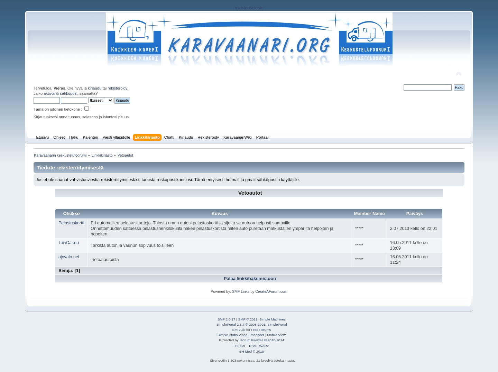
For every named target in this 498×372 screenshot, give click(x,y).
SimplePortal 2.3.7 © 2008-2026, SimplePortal (251, 324)
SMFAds (239, 330)
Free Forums (261, 330)
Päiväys (414, 213)
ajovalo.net (68, 256)
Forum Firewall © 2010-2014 (262, 340)
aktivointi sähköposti (61, 93)
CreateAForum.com (271, 291)
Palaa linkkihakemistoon (250, 278)
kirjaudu (94, 88)
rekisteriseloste (248, 8)
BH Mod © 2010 (251, 351)
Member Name (369, 213)
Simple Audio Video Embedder (241, 335)
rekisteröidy (117, 88)
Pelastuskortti (71, 223)
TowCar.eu (68, 242)
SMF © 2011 (248, 319)
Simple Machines (272, 319)
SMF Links (240, 291)
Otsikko (71, 213)
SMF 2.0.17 (227, 319)
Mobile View (276, 335)
